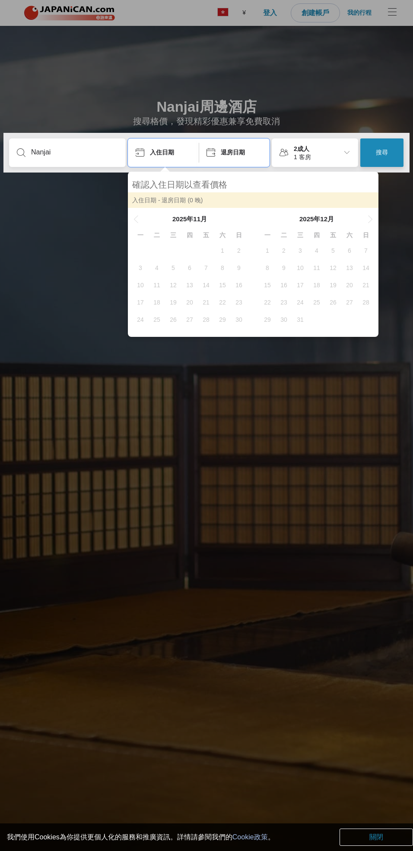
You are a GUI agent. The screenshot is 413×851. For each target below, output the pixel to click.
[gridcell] (222, 250)
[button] (136, 219)
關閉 (376, 837)
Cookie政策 (250, 837)
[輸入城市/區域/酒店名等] (74, 152)
